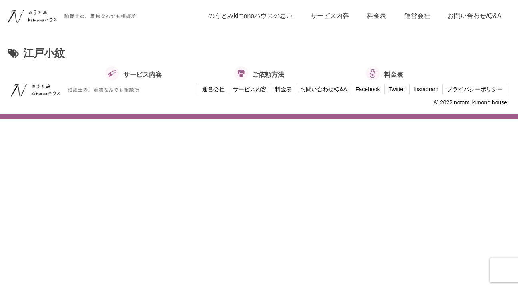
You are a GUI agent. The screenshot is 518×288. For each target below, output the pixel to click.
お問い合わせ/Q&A (323, 89)
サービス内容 (250, 89)
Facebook (367, 89)
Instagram (426, 89)
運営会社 (213, 89)
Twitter (397, 89)
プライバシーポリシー (475, 89)
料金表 (283, 89)
